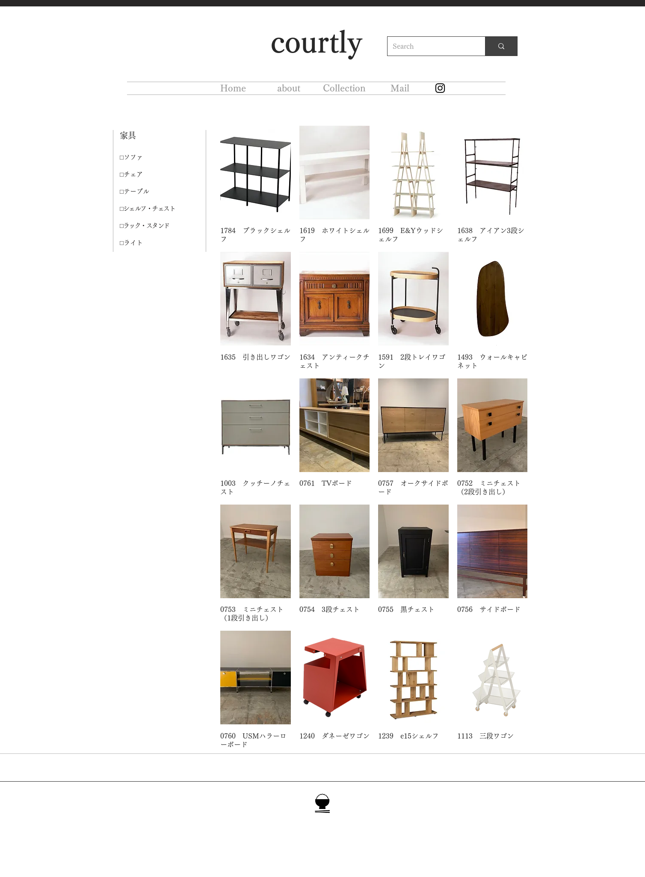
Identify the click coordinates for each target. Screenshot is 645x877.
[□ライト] (150, 242)
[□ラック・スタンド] (150, 225)
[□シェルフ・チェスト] (150, 208)
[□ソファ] (150, 157)
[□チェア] (150, 174)
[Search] (430, 46)
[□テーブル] (150, 191)
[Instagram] (440, 88)
